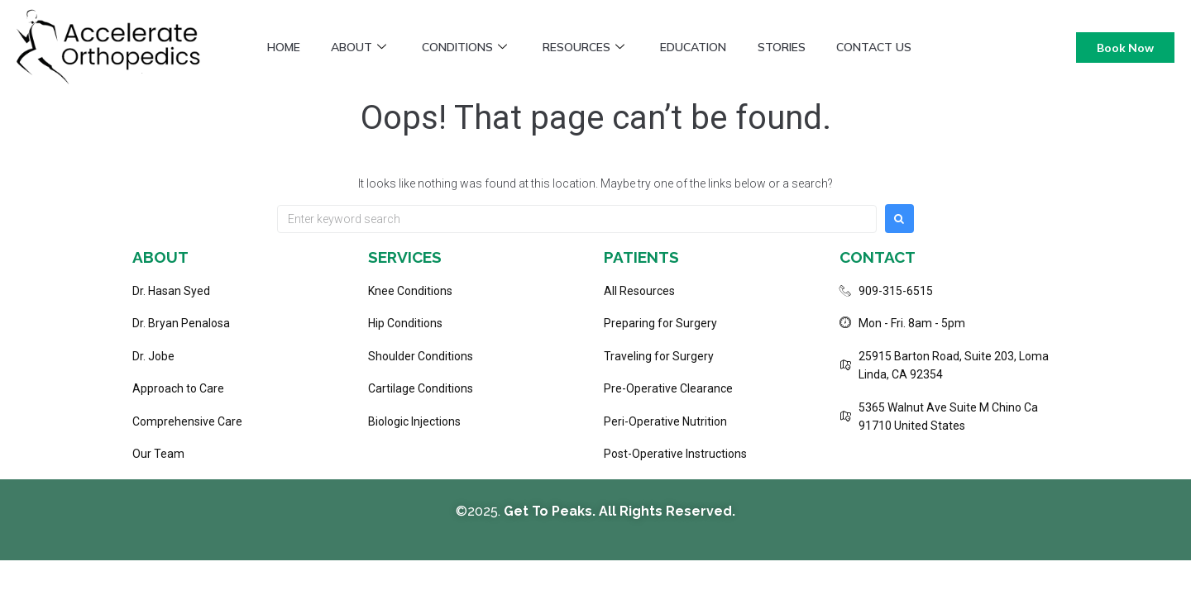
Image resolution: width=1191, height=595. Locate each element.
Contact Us (888, 47)
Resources (592, 47)
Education (704, 47)
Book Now (1125, 47)
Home (284, 47)
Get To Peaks (548, 511)
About (362, 47)
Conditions (470, 47)
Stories (794, 47)
